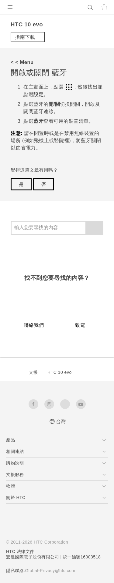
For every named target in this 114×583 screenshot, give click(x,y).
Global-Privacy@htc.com (53, 570)
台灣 (61, 421)
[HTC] (57, 7)
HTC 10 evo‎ (59, 372)
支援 (33, 372)
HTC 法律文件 (20, 551)
